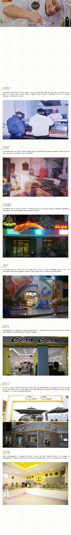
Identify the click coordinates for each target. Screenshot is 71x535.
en (67, 3)
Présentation (33, 23)
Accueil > (24, 23)
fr (63, 3)
